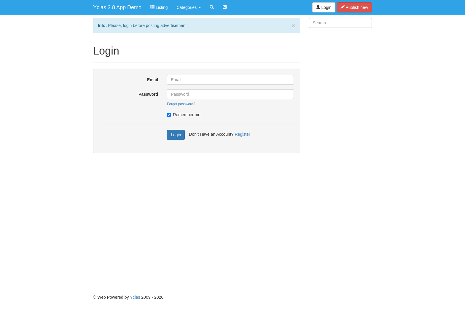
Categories (188, 7)
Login (324, 7)
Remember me (183, 114)
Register (242, 134)
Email (152, 79)
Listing (159, 7)
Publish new (354, 7)
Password (148, 94)
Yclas (135, 297)
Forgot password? (181, 104)
